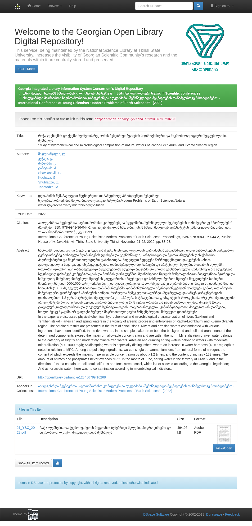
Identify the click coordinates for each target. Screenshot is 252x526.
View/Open (224, 448)
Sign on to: (222, 6)
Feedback (232, 514)
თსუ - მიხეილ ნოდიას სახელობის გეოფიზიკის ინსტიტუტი (67, 93)
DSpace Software (156, 514)
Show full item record (33, 463)
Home (33, 6)
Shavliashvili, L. (49, 173)
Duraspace (214, 514)
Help (72, 6)
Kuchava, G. (47, 177)
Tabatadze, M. (48, 187)
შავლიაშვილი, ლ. (52, 154)
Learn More (26, 69)
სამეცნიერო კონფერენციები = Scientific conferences (158, 93)
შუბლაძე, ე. (47, 163)
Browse (55, 6)
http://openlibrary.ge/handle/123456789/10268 (72, 377)
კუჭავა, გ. (45, 159)
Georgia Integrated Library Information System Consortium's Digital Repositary (80, 89)
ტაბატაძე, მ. (47, 168)
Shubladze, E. (48, 182)
